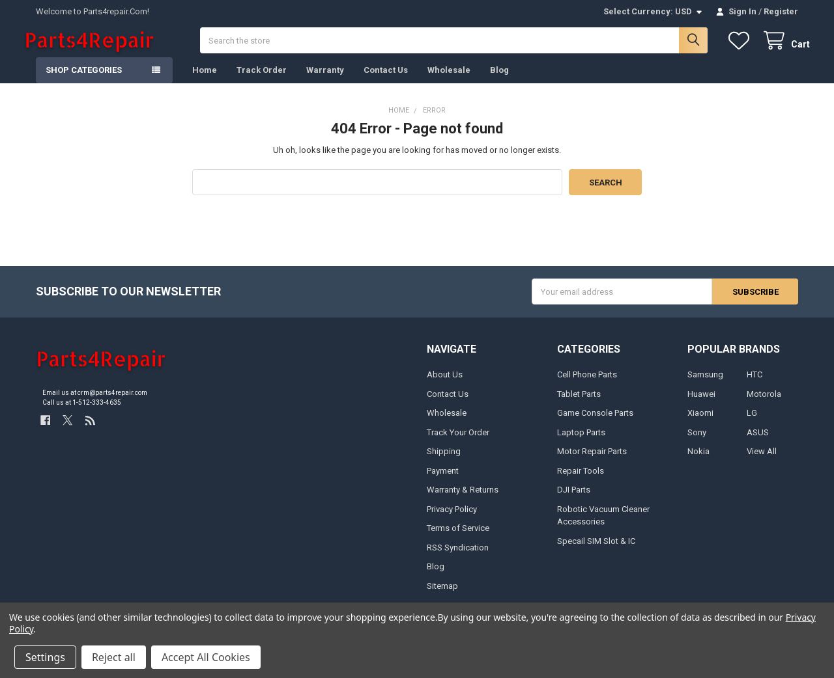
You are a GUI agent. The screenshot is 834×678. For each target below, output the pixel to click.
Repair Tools (580, 482)
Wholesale (448, 82)
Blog (499, 82)
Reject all (114, 657)
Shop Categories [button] (84, 82)
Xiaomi (700, 425)
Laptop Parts (581, 444)
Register (781, 11)
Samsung (705, 387)
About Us (445, 387)
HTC (754, 387)
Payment (443, 482)
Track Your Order (458, 444)
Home (204, 82)
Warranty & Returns (462, 502)
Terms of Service (458, 540)
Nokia (698, 463)
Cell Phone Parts (587, 387)
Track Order (262, 82)
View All (762, 463)
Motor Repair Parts (592, 463)
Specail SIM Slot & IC (596, 553)
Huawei (701, 406)
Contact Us (386, 82)
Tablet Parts (579, 406)
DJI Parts (573, 502)
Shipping (444, 463)
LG (752, 425)
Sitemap (442, 598)
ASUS (758, 444)
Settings (45, 657)
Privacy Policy (452, 521)
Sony (696, 444)
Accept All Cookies (206, 657)
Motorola (764, 406)
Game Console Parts (595, 425)
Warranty (325, 82)
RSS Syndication (458, 559)
